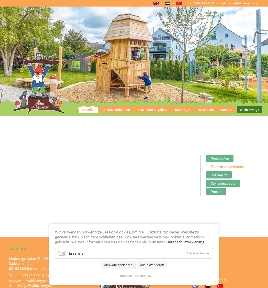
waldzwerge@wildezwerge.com (240, 3)
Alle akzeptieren (152, 265)
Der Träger (182, 110)
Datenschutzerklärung (185, 242)
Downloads (206, 110)
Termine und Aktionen (227, 167)
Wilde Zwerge (249, 110)
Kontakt (226, 110)
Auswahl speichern (118, 265)
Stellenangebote (223, 183)
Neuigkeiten (220, 158)
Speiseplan (219, 175)
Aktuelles (88, 110)
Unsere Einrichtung (116, 110)
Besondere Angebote (152, 110)
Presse (216, 192)
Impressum (124, 276)
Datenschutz (143, 276)
